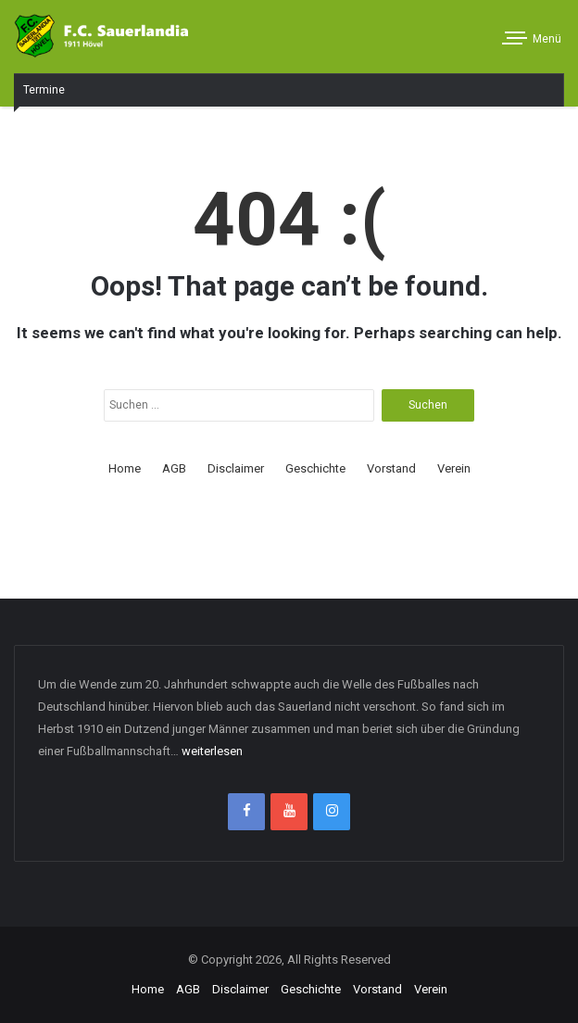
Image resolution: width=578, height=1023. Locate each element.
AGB (174, 468)
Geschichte (315, 468)
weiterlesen (212, 751)
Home (124, 468)
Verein (454, 468)
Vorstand (391, 468)
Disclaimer (235, 468)
